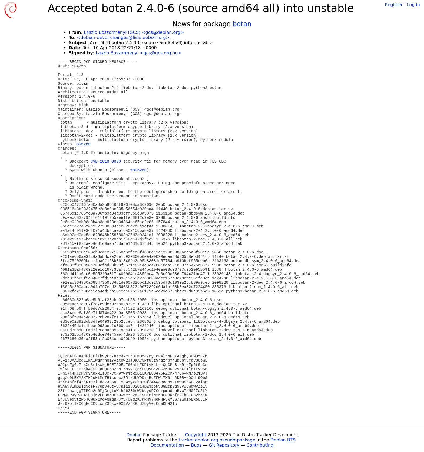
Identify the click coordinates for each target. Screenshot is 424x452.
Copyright (195, 434)
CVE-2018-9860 (106, 161)
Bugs (196, 445)
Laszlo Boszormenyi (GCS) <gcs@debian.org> (134, 32)
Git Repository (224, 445)
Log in (413, 4)
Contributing (260, 445)
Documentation (167, 445)
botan (242, 24)
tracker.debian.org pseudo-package (217, 440)
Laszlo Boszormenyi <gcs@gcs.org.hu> (138, 52)
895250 (84, 144)
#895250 (138, 170)
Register (394, 4)
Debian (134, 434)
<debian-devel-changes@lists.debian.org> (123, 37)
